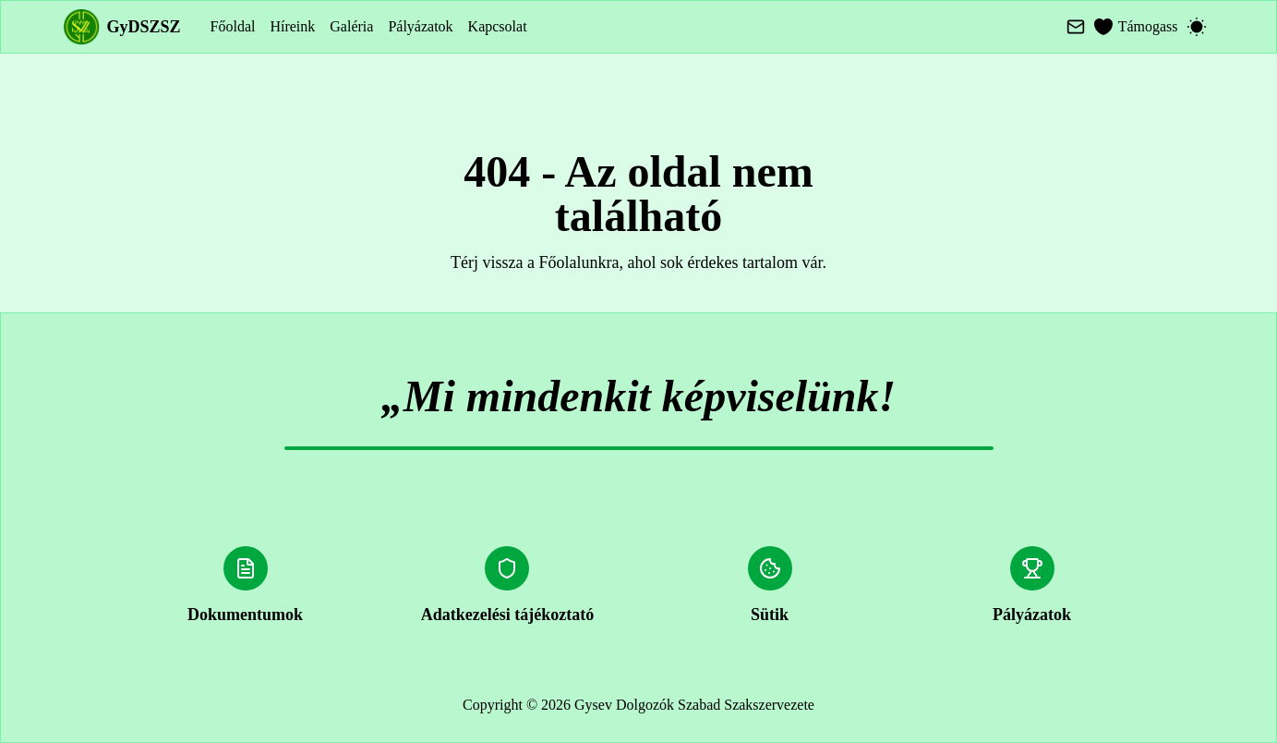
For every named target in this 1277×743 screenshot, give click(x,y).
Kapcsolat (497, 26)
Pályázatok (420, 26)
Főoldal (233, 26)
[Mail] (1075, 27)
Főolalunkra (579, 262)
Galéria (351, 26)
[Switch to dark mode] (1197, 27)
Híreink (292, 26)
